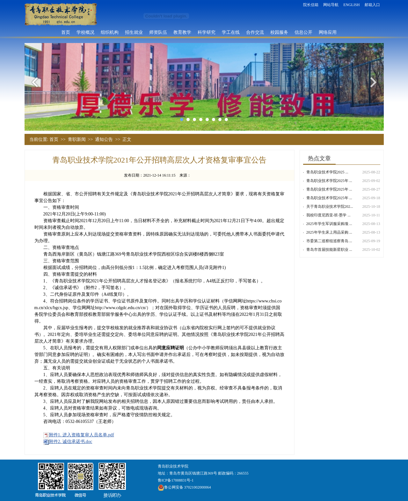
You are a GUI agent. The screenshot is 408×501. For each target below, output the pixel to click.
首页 (65, 32)
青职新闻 (77, 139)
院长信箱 (310, 5)
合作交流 (255, 32)
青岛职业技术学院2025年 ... (329, 180)
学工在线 (231, 32)
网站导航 (331, 5)
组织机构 (110, 32)
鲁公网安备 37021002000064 (184, 487)
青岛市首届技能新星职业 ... (329, 249)
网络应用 (328, 32)
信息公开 (303, 32)
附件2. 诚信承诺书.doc (70, 441)
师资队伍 (158, 32)
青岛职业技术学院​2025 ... (327, 172)
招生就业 (134, 32)
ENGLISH (351, 5)
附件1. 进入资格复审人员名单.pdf (81, 434)
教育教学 (182, 32)
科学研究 (206, 32)
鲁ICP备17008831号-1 (176, 480)
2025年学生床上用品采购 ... (329, 232)
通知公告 (104, 139)
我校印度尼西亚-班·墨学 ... (328, 215)
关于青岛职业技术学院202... (329, 206)
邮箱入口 (372, 5)
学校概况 (85, 32)
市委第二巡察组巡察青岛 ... (329, 241)
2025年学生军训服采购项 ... (329, 223)
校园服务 (279, 32)
